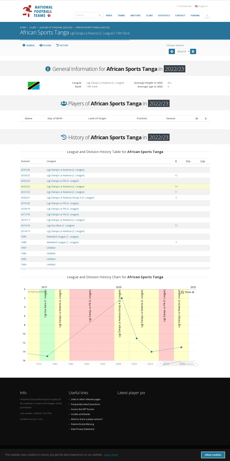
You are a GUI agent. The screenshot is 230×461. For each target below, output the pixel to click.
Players (45, 45)
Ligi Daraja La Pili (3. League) (63, 180)
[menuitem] (178, 363)
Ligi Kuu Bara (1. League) (60, 225)
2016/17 (25, 219)
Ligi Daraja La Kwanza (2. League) (66, 169)
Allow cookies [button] (213, 454)
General (28, 45)
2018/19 (25, 208)
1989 (23, 236)
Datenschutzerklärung (82, 424)
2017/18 (25, 214)
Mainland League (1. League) (63, 236)
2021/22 (25, 192)
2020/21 (25, 197)
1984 (23, 264)
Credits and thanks (80, 414)
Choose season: (175, 45)
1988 (23, 242)
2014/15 (25, 231)
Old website (184, 6)
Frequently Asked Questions (85, 404)
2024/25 (25, 175)
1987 (23, 247)
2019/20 (25, 203)
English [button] (201, 6)
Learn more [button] (111, 454)
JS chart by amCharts (37, 291)
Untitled (51, 247)
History (62, 45)
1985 (23, 259)
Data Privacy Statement (82, 429)
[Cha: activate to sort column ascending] (188, 161)
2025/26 (25, 169)
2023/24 (25, 180)
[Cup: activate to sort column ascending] (202, 161)
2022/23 (25, 186)
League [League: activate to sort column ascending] (51, 161)
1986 (23, 253)
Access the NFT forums (82, 409)
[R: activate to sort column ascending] (176, 161)
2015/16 (25, 225)
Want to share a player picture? (87, 419)
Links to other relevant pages (86, 399)
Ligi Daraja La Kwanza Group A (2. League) (70, 197)
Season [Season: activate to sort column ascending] (25, 161)
